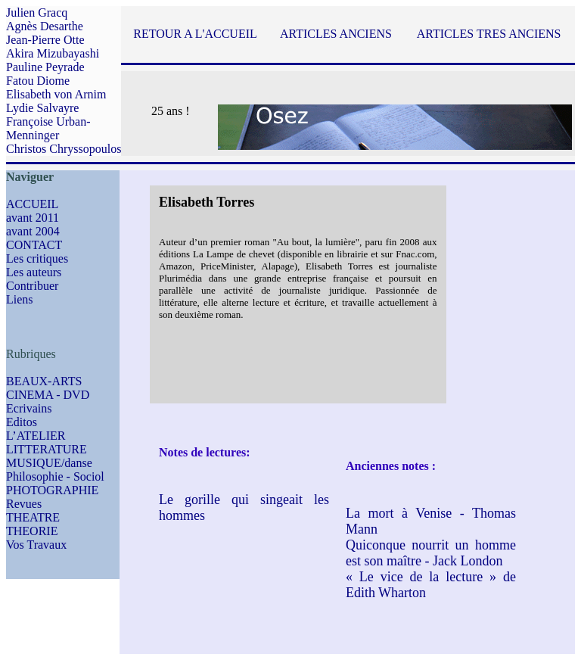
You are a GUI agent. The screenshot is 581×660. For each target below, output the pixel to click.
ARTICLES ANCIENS (336, 33)
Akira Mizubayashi (52, 53)
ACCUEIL (32, 204)
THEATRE (33, 517)
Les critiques (37, 258)
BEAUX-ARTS (44, 381)
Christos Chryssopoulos (63, 148)
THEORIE (31, 531)
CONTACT (34, 244)
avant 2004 (33, 231)
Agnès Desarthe (44, 26)
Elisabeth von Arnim (56, 94)
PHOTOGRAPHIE (52, 490)
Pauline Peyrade (45, 67)
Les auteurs (33, 272)
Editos (21, 422)
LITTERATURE (46, 449)
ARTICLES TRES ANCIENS (489, 33)
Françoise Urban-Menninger (48, 128)
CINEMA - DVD (47, 394)
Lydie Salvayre (42, 107)
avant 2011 (32, 217)
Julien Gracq (36, 12)
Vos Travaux (36, 544)
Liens (19, 299)
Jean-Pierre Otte (45, 39)
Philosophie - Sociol (55, 476)
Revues (24, 503)
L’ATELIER (36, 435)
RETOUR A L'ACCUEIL (194, 33)
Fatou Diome (38, 80)
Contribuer (32, 285)
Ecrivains (28, 408)
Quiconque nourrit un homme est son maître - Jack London (431, 552)
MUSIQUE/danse (49, 462)
